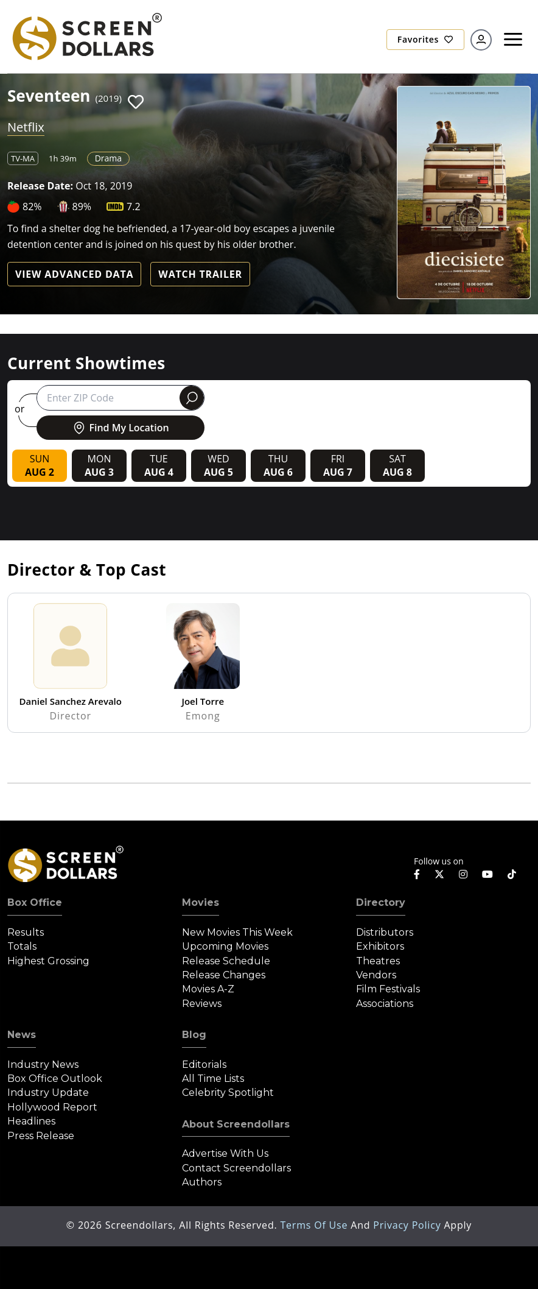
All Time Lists (213, 1078)
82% (32, 206)
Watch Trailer (200, 274)
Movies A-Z (208, 989)
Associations (384, 1003)
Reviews (202, 1003)
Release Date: (40, 185)
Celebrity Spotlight (228, 1092)
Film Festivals (388, 989)
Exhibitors (380, 946)
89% (82, 206)
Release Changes (223, 975)
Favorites (425, 39)
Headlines (31, 1121)
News (21, 1034)
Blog (194, 1034)
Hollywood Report (52, 1107)
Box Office (34, 902)
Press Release (40, 1136)
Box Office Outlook (54, 1078)
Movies (200, 902)
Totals (22, 946)
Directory (380, 902)
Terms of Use (315, 1225)
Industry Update (48, 1092)
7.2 (134, 206)
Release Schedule (226, 961)
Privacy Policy (408, 1225)
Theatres (378, 961)
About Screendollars (236, 1124)
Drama (108, 158)
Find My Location (120, 427)
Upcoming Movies (225, 946)
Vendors (376, 975)
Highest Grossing (48, 961)
